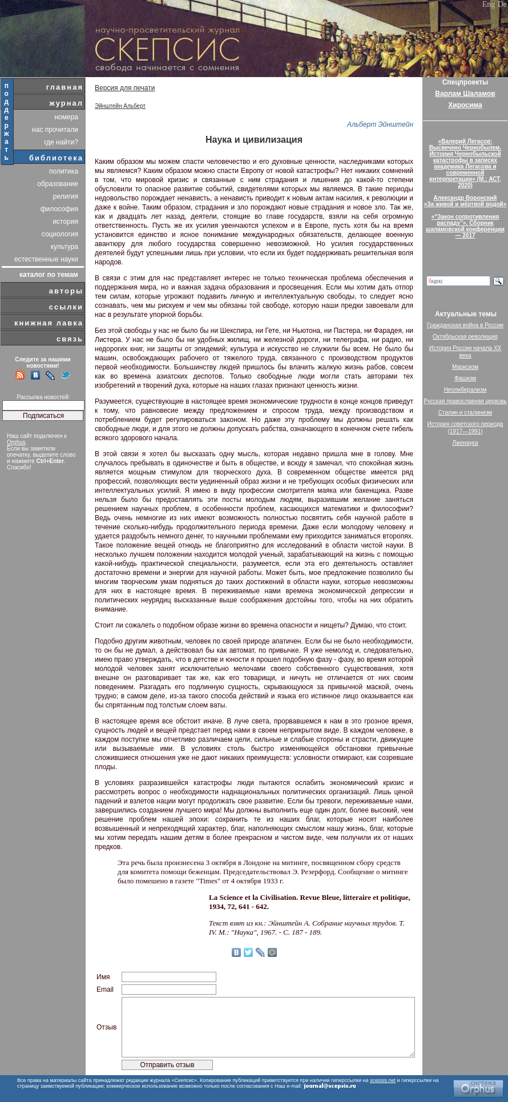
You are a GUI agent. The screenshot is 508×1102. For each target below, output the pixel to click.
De (502, 4)
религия (65, 196)
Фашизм (465, 378)
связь (70, 339)
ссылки (66, 307)
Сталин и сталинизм (465, 412)
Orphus (16, 442)
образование (57, 184)
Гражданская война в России (465, 325)
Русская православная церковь (465, 401)
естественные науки (46, 259)
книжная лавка (48, 323)
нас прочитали (55, 130)
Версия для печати (125, 88)
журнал (66, 103)
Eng (488, 4)
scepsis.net (383, 1080)
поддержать (7, 122)
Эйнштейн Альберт (120, 106)
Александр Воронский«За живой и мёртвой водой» (465, 201)
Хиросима (465, 105)
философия (59, 209)
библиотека (56, 158)
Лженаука (465, 443)
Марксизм (465, 367)
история (65, 222)
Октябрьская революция (465, 336)
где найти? (61, 142)
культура (64, 247)
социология (60, 234)
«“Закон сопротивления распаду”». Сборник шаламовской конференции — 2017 (465, 226)
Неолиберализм (465, 390)
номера (66, 117)
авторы (66, 291)
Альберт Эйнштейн (380, 124)
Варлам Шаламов (465, 94)
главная (64, 87)
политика (63, 171)
